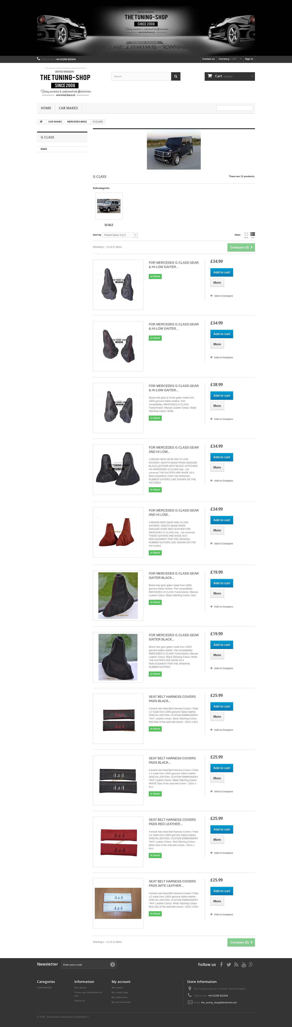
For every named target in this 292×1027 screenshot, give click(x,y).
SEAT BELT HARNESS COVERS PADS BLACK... (172, 699)
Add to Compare (223, 295)
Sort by (97, 234)
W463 (44, 149)
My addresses (120, 997)
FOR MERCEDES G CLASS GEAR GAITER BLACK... (174, 576)
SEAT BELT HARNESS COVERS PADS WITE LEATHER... (172, 883)
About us (79, 1000)
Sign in (249, 59)
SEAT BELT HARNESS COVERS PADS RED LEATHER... (172, 822)
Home (46, 108)
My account (121, 981)
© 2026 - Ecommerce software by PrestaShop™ (63, 1016)
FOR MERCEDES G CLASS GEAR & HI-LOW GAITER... (174, 265)
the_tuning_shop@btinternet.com (219, 1002)
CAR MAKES (68, 108)
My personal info (121, 1002)
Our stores (80, 987)
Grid (246, 235)
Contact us (208, 59)
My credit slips (120, 992)
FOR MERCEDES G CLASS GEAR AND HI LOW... (174, 450)
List (252, 235)
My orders (117, 987)
